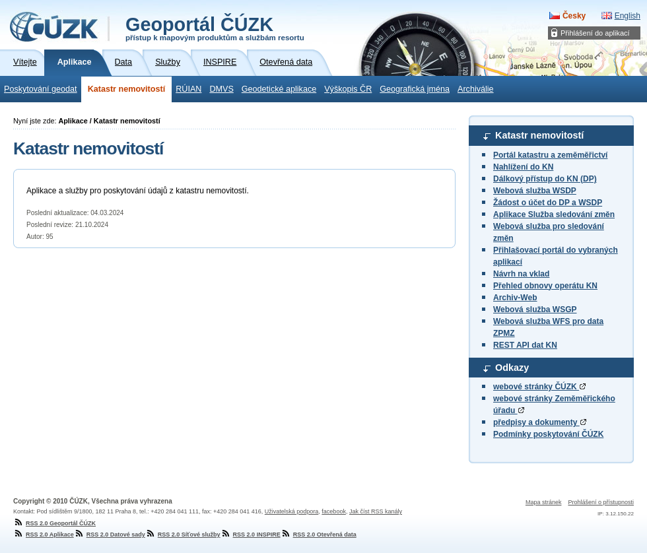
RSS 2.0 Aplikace (43, 534)
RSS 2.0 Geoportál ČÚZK (54, 523)
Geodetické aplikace (279, 89)
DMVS (221, 89)
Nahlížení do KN (523, 167)
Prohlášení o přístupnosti (601, 502)
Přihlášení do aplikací (595, 33)
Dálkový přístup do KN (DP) (545, 178)
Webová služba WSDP (534, 190)
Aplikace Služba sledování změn (554, 214)
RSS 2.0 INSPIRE (251, 534)
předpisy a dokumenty (539, 422)
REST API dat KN (525, 345)
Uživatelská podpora (292, 511)
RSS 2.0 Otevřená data (319, 534)
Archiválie (476, 89)
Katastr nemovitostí (127, 89)
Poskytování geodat (40, 89)
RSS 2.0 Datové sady (109, 534)
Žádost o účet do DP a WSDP (547, 202)
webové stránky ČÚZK (539, 386)
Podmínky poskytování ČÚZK (548, 434)
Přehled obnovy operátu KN (545, 285)
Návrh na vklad (521, 273)
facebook (334, 511)
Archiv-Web (515, 297)
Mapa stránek (544, 502)
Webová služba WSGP (534, 309)
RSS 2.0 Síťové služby (183, 534)
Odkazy (512, 367)
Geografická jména (415, 89)
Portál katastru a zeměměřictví (550, 155)
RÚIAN (188, 89)
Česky (574, 15)
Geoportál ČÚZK (214, 28)
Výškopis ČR (348, 89)
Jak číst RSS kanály (375, 511)
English (627, 15)
